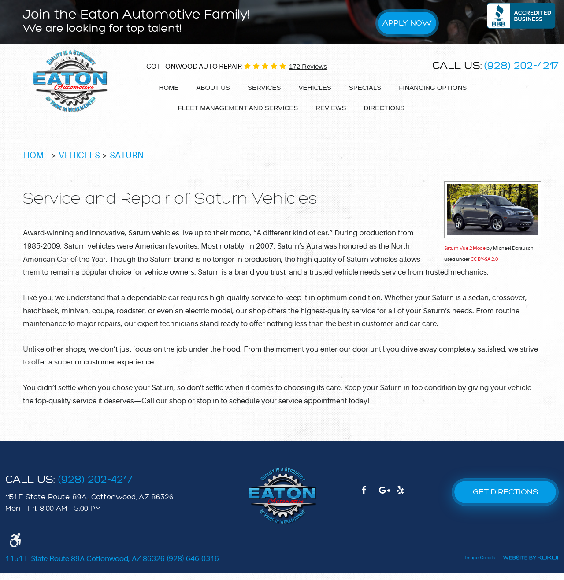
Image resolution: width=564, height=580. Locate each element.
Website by (530, 564)
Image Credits (480, 564)
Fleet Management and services (232, 108)
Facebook (370, 502)
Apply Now (408, 23)
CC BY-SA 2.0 (484, 267)
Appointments (439, 108)
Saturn (127, 163)
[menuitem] (169, 88)
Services (264, 88)
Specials (365, 88)
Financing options (433, 88)
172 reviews (308, 67)
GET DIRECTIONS (505, 499)
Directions (378, 108)
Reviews (325, 108)
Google (388, 502)
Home (169, 88)
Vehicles (315, 88)
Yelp (405, 502)
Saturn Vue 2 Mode (465, 255)
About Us (213, 88)
